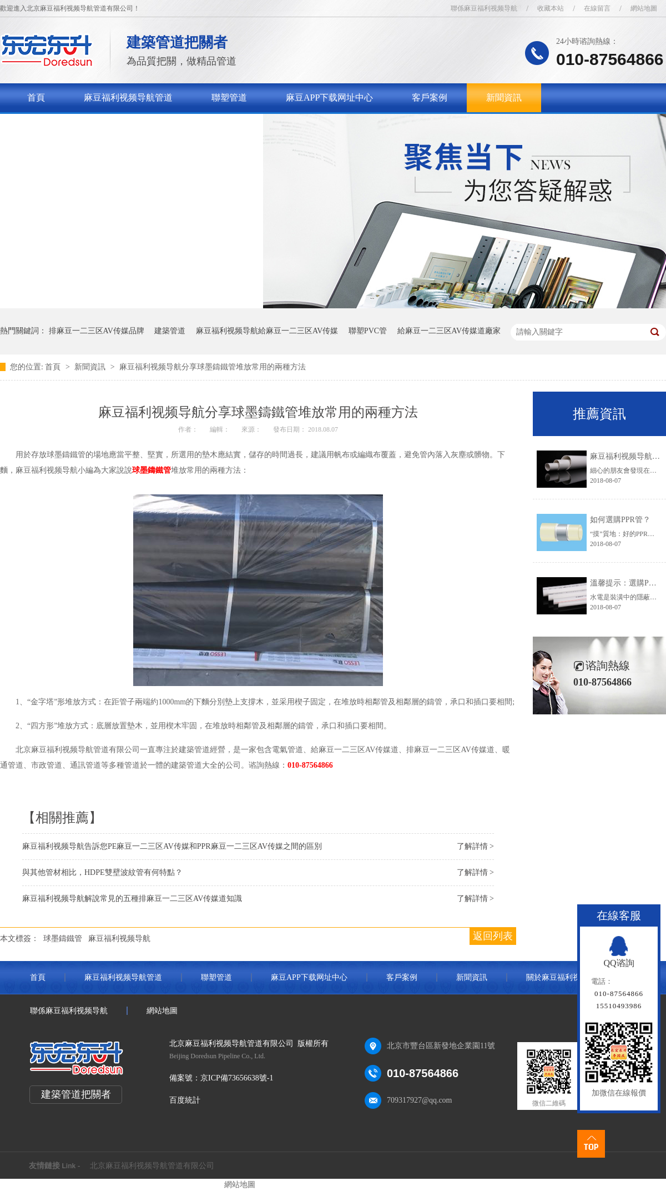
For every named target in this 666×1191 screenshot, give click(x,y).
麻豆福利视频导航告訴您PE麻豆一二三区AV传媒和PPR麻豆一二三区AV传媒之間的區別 (172, 846)
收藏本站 (550, 8)
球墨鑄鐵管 (151, 470)
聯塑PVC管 (368, 331)
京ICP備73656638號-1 (236, 1078)
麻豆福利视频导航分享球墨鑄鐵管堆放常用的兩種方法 (212, 367)
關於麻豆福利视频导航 (71, 126)
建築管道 (169, 331)
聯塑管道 (229, 97)
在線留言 (597, 8)
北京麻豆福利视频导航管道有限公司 (152, 1166)
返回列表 (493, 936)
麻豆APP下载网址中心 (329, 97)
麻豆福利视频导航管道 (128, 97)
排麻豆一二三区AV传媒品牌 (96, 331)
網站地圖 (643, 8)
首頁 (36, 97)
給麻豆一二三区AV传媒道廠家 (449, 331)
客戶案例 (429, 97)
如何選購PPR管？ (620, 520)
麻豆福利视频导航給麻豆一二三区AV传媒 (267, 331)
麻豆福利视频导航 (119, 938)
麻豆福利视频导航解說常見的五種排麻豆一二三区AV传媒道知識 (132, 898)
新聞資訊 (504, 97)
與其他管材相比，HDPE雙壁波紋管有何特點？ (102, 872)
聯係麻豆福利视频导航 (484, 8)
